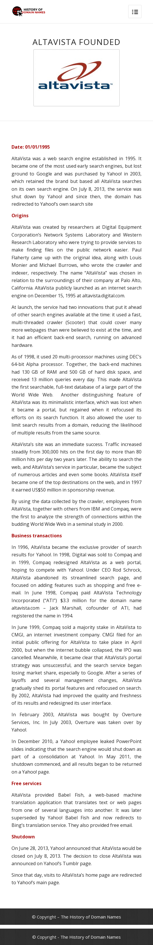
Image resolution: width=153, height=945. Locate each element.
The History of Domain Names (91, 917)
